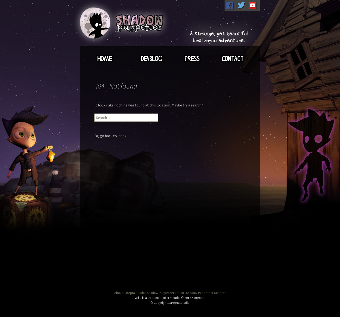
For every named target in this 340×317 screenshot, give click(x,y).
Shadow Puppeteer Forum (165, 293)
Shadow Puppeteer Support (206, 293)
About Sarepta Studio (129, 293)
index (122, 135)
